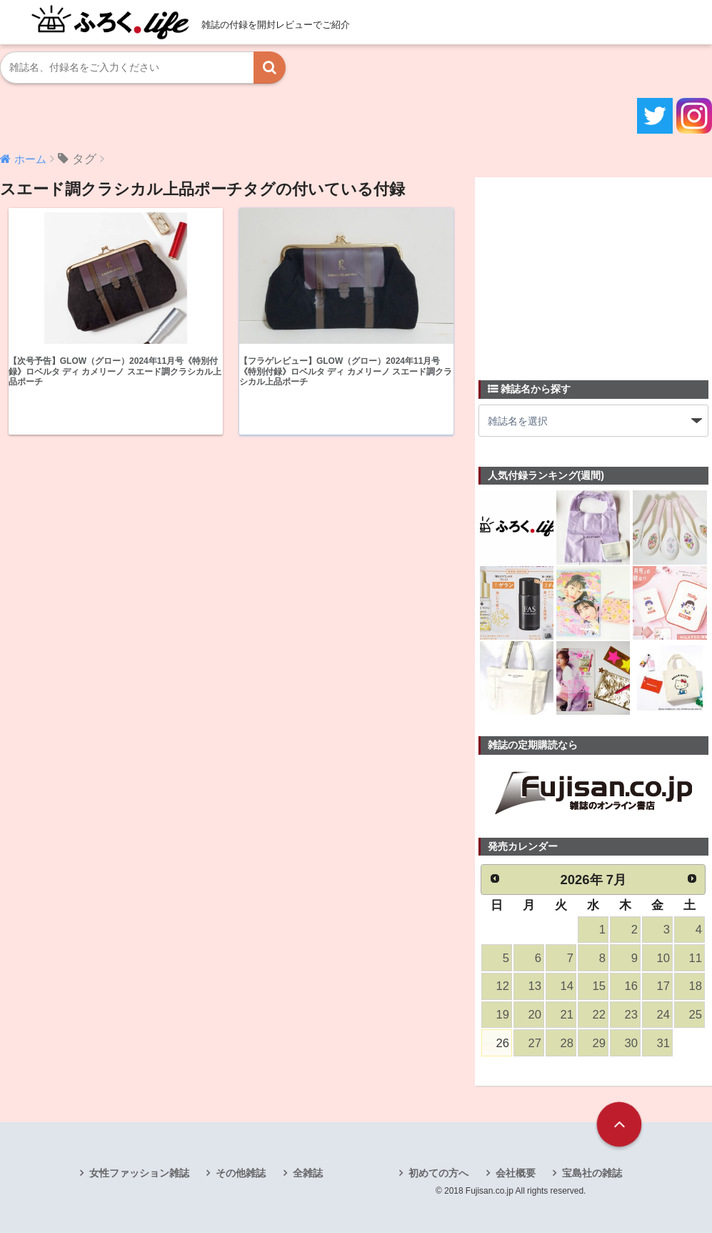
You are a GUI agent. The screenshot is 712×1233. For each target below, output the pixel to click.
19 (502, 1014)
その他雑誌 (241, 1173)
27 (534, 1043)
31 (662, 1043)
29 (598, 1043)
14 (566, 986)
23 (630, 1014)
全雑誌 (308, 1173)
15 (598, 986)
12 (502, 986)
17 (662, 986)
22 (598, 1014)
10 (662, 958)
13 (534, 986)
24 (662, 1014)
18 (694, 986)
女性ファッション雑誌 (139, 1173)
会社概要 (516, 1173)
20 (534, 1014)
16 (630, 986)
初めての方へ (438, 1173)
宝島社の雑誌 (592, 1173)
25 (694, 1014)
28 (566, 1043)
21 (566, 1014)
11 (694, 958)
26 (502, 1043)
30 (630, 1043)
